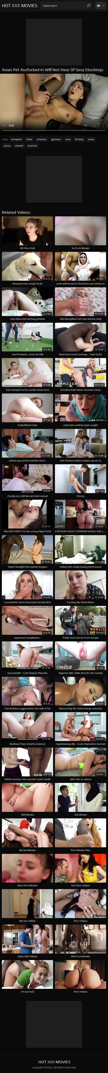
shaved (19, 145)
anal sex (32, 145)
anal (67, 139)
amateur (42, 139)
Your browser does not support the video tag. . (54, 104)
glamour (56, 139)
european (16, 139)
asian (91, 139)
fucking (79, 139)
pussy (7, 145)
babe (29, 139)
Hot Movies (19, 5)
